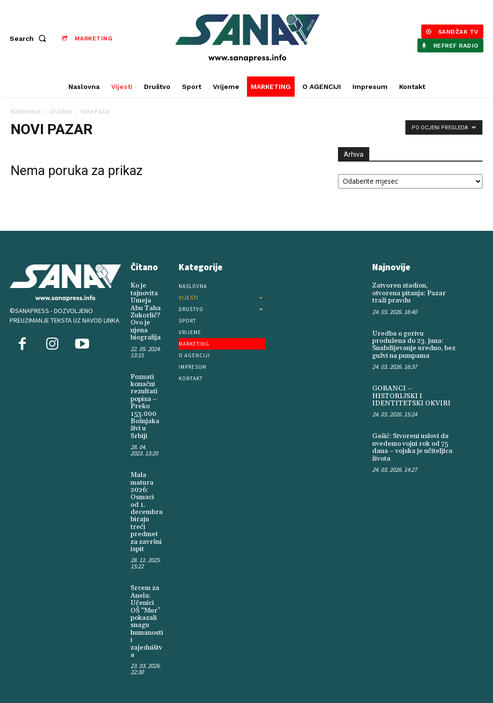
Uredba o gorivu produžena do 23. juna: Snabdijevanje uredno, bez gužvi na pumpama (413, 344)
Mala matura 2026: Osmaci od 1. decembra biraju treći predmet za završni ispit (146, 512)
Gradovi (61, 111)
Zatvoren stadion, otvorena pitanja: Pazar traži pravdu (409, 293)
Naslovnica (25, 111)
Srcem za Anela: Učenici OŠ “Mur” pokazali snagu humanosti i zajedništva (146, 621)
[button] (30, 38)
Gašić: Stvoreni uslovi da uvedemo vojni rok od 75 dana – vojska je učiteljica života (412, 447)
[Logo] (248, 38)
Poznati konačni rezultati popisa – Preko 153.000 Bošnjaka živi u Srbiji (144, 406)
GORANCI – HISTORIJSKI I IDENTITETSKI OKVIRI (411, 396)
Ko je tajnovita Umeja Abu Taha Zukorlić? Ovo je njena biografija (145, 311)
